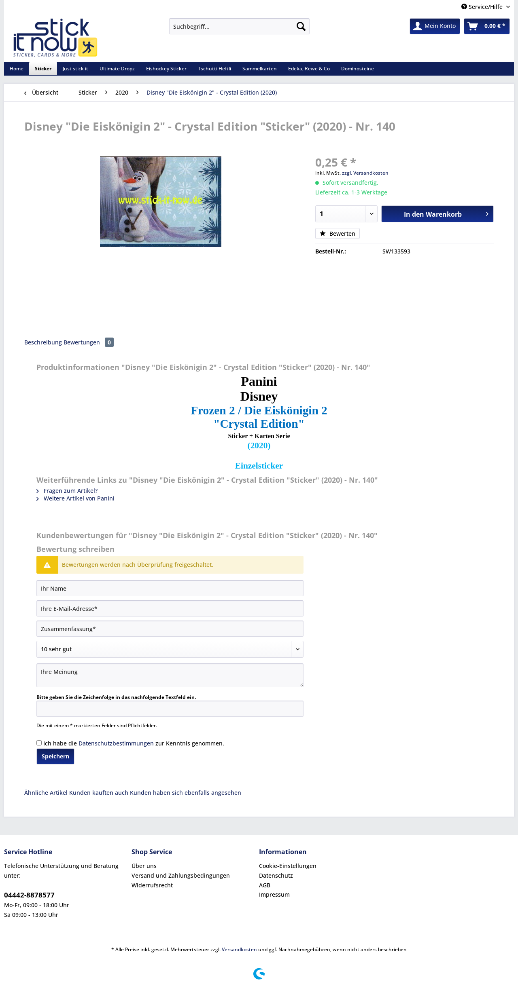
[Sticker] (43, 68)
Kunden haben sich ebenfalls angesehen (185, 792)
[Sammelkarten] (259, 68)
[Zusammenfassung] (170, 629)
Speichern (55, 756)
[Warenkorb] (487, 26)
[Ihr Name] (170, 588)
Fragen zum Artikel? (67, 490)
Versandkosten (239, 949)
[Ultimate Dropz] (117, 68)
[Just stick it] (75, 68)
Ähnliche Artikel (46, 792)
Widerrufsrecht (152, 885)
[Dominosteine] (357, 68)
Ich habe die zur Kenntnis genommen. (133, 743)
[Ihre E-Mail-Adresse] (170, 608)
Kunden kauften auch (98, 792)
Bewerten (337, 233)
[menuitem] (239, 30)
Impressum (274, 894)
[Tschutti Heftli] (214, 68)
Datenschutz (276, 875)
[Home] (16, 68)
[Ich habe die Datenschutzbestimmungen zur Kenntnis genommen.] (39, 742)
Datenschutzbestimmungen (116, 743)
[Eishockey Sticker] (166, 68)
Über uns (144, 866)
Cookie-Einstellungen (287, 866)
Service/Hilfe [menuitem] (482, 7)
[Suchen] (301, 26)
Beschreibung (43, 342)
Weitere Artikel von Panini (75, 498)
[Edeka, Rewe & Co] (308, 68)
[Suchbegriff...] (239, 26)
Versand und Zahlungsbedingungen (181, 875)
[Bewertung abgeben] (170, 649)
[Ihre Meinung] (170, 675)
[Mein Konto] (435, 26)
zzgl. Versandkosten (365, 172)
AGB (264, 885)
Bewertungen (89, 342)
